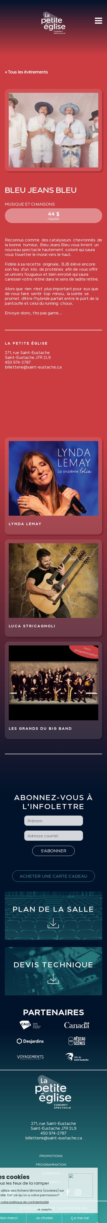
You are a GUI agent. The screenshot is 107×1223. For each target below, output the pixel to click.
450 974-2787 (18, 362)
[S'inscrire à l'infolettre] (53, 851)
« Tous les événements (26, 72)
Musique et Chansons (30, 204)
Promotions (51, 1156)
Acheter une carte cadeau (53, 876)
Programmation (51, 1164)
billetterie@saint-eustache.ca (33, 367)
